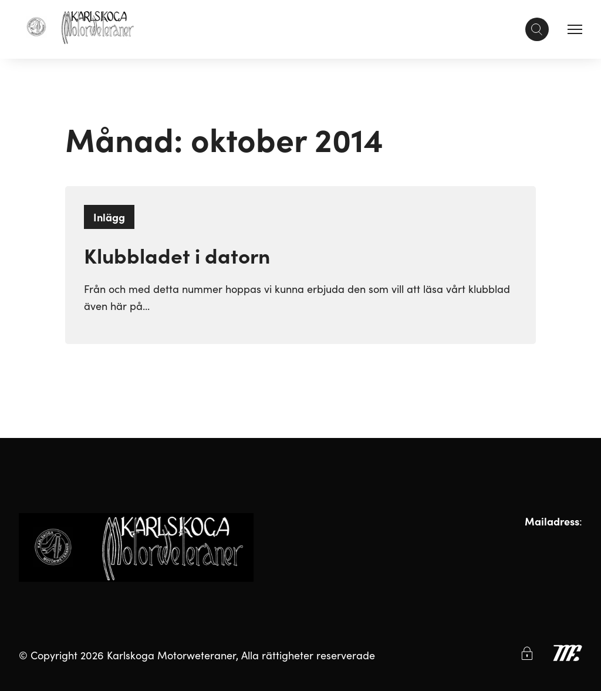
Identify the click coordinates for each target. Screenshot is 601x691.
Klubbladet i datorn (177, 254)
